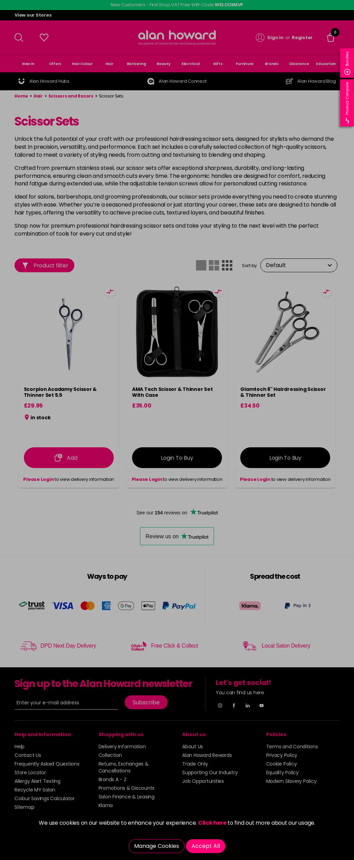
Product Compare (347, 103)
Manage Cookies (156, 846)
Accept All (206, 846)
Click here (212, 823)
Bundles (347, 63)
